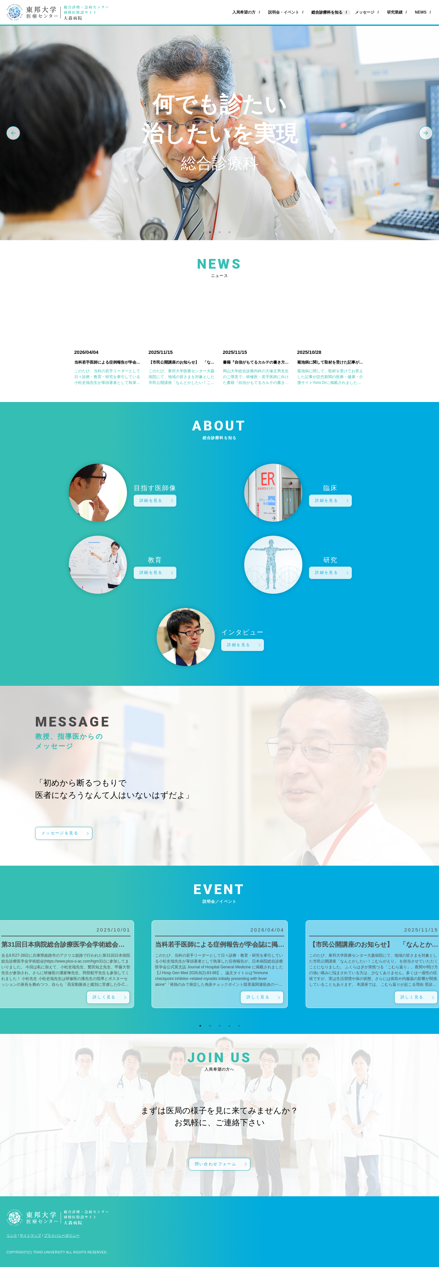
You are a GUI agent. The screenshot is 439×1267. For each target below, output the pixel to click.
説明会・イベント (283, 12)
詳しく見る (104, 997)
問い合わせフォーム (216, 1164)
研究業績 (394, 12)
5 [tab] (239, 1026)
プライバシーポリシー (61, 1235)
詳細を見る (151, 500)
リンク (11, 1235)
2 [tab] (219, 232)
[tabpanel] (220, 964)
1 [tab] (210, 232)
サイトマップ (30, 1235)
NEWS (420, 12)
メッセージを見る (59, 833)
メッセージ (364, 12)
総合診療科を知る (326, 12)
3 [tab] (229, 232)
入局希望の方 (244, 12)
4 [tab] (229, 1026)
